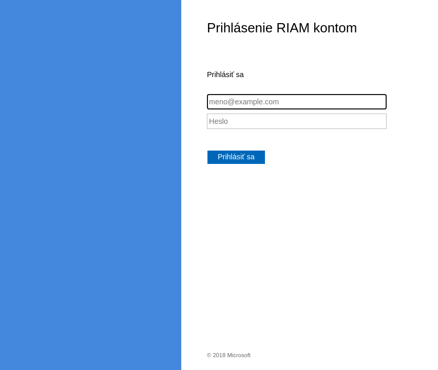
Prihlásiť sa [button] (236, 157)
